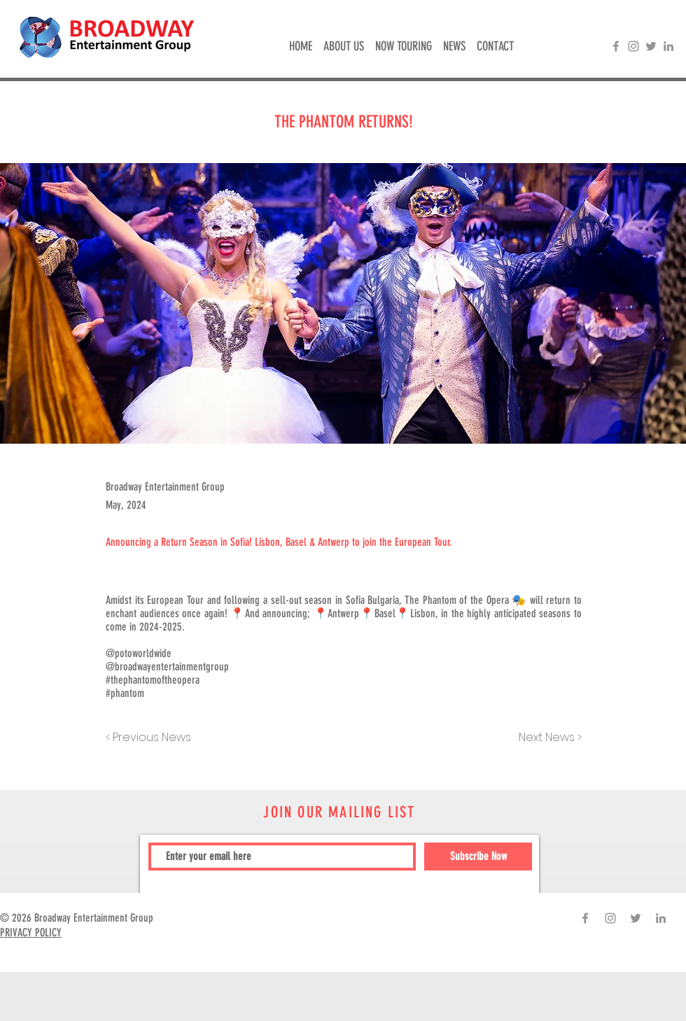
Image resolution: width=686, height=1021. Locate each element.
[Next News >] (547, 738)
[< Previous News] (152, 738)
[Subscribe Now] (478, 857)
